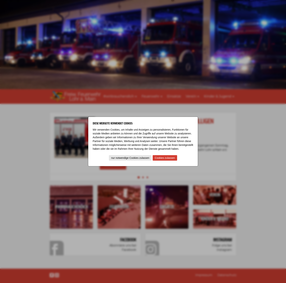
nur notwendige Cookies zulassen (130, 157)
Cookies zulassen (165, 157)
